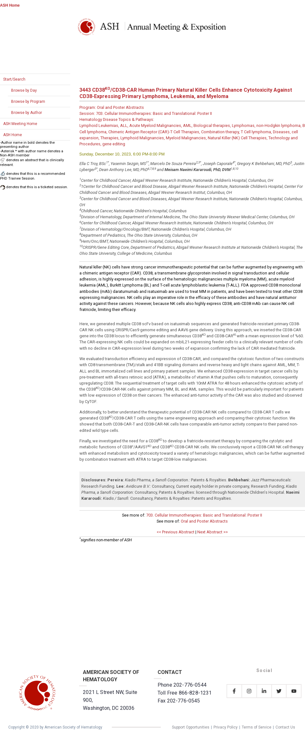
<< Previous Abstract (175, 532)
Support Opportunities (190, 727)
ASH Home (10, 5)
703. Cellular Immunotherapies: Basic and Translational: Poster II (204, 515)
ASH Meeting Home (20, 124)
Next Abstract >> (212, 532)
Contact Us (285, 727)
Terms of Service (256, 727)
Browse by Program (28, 101)
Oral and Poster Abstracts (204, 521)
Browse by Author (26, 112)
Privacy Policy (226, 727)
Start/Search (14, 79)
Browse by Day (24, 90)
